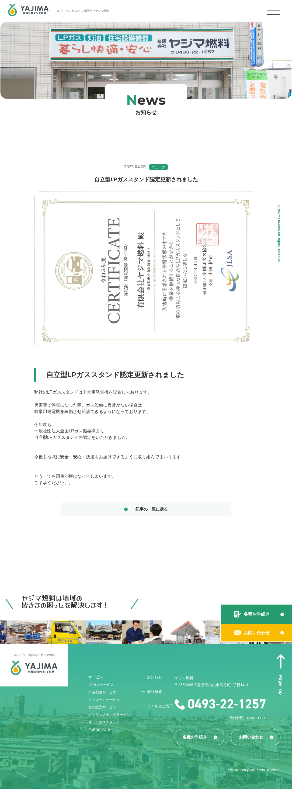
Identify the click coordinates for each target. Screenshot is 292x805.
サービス (97, 679)
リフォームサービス (106, 706)
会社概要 (157, 694)
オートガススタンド (106, 738)
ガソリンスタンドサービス (110, 726)
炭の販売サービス (104, 715)
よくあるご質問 (161, 710)
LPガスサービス (103, 688)
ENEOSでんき (101, 747)
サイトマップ (270, 774)
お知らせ (157, 679)
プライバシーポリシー (234, 774)
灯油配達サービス (104, 697)
